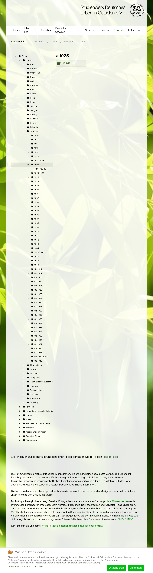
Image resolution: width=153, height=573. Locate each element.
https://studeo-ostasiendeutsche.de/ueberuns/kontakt (72, 526)
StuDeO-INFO (125, 519)
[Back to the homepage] (111, 10)
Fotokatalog (110, 457)
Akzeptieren (116, 567)
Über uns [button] (30, 30)
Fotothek (118, 30)
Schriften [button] (91, 30)
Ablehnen (136, 567)
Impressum (39, 566)
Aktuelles (46, 30)
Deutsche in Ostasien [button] (68, 30)
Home (16, 30)
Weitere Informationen (20, 566)
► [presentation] (24, 65)
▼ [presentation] (15, 57)
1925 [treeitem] (36, 165)
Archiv (105, 30)
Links (131, 30)
